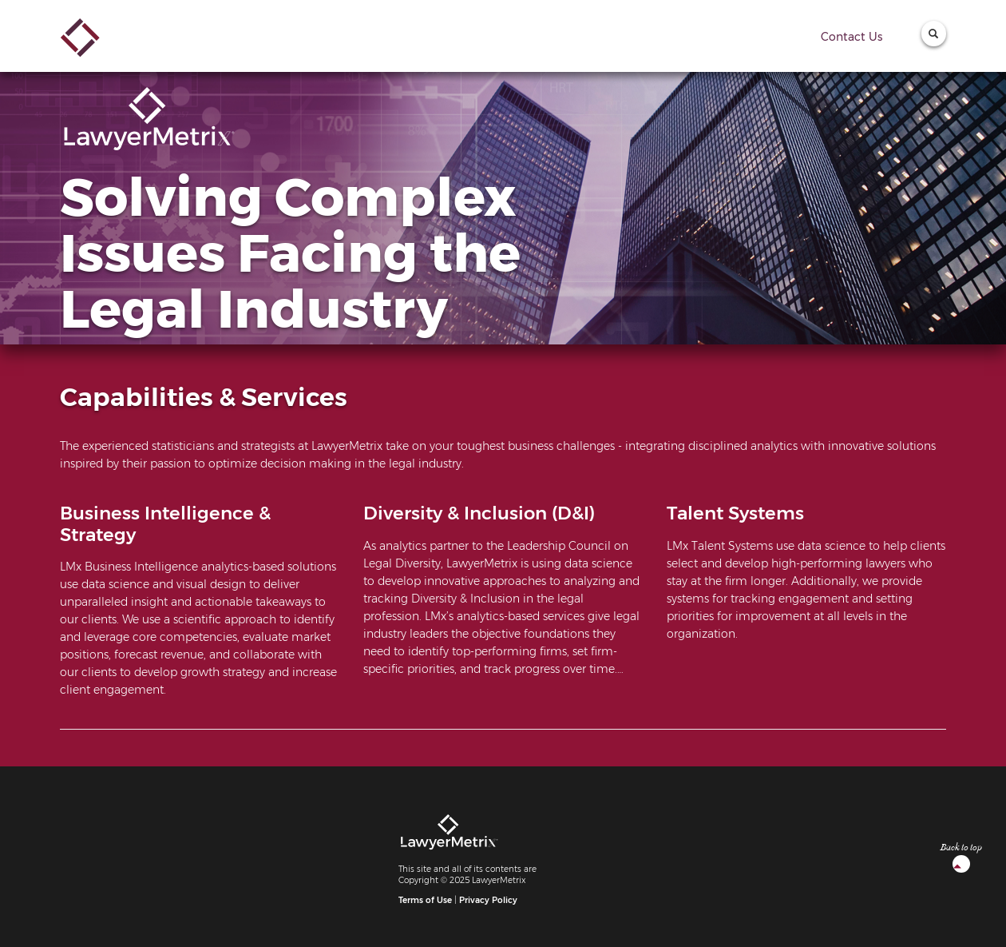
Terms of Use (425, 900)
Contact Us (851, 37)
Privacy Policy (488, 900)
